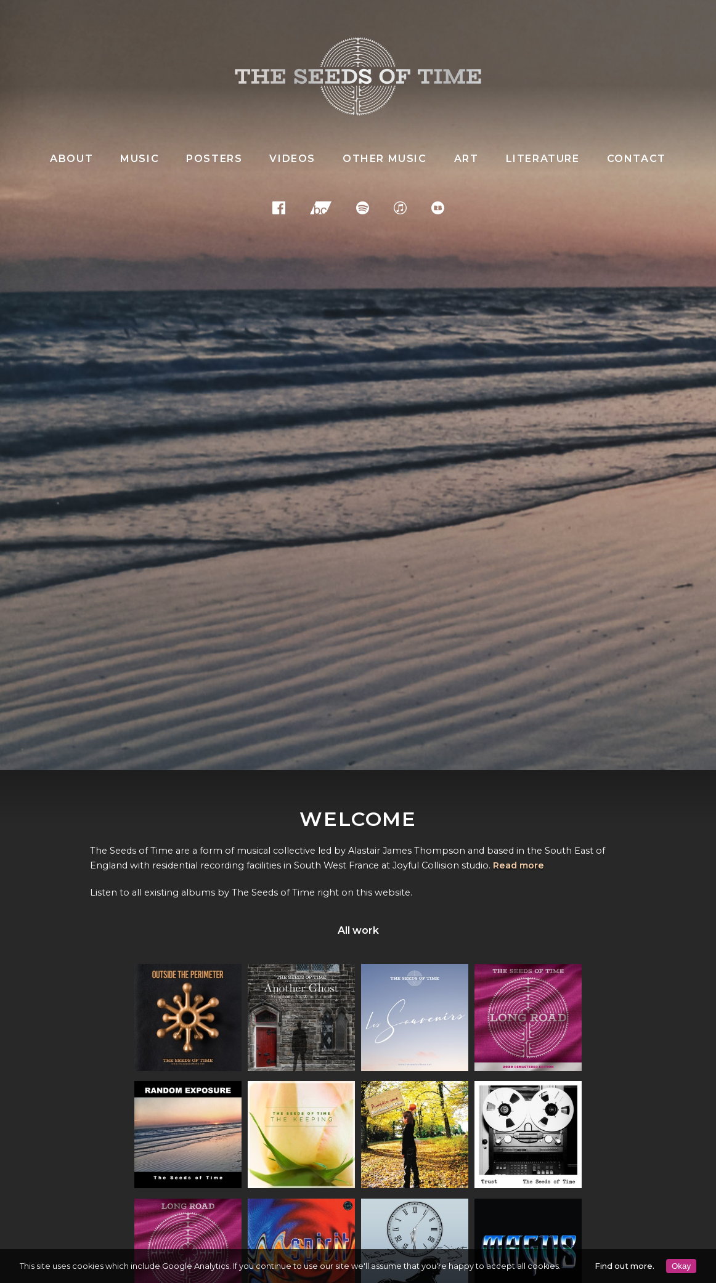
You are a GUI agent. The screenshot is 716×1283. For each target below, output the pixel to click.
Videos (292, 158)
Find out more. (624, 1266)
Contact (636, 158)
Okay (681, 1266)
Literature (543, 158)
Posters (214, 158)
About (71, 158)
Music (139, 158)
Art (466, 158)
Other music (385, 158)
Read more (518, 865)
